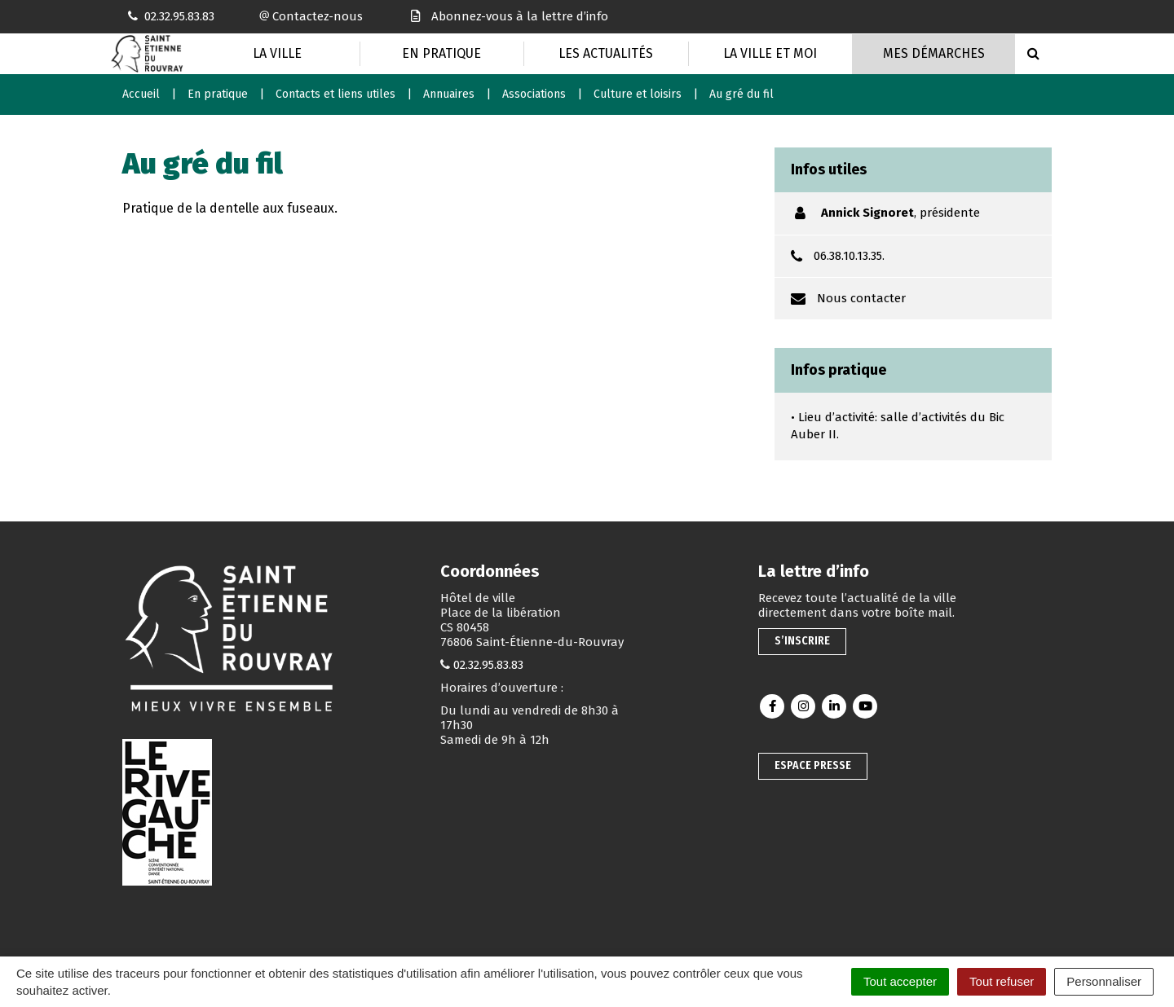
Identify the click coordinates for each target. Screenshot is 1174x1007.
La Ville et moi (770, 53)
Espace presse (813, 765)
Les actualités (605, 53)
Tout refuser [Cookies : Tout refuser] (1001, 981)
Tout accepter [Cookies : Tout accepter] (900, 981)
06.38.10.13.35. (849, 255)
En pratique (441, 53)
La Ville (277, 53)
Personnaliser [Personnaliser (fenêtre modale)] (1103, 981)
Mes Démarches (934, 53)
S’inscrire (802, 641)
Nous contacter (861, 298)
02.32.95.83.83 (488, 664)
